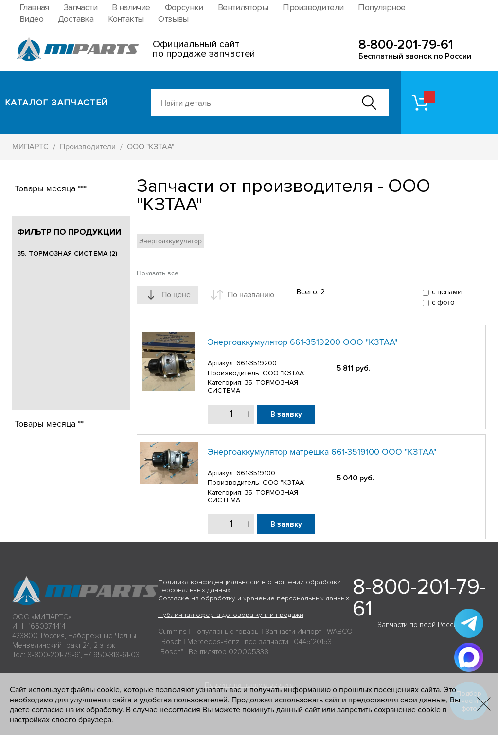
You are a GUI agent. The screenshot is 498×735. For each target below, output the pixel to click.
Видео (31, 19)
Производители (313, 7)
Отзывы (173, 19)
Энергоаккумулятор (170, 241)
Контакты (125, 19)
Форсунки (184, 7)
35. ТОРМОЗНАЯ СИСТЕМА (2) (67, 253)
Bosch (171, 641)
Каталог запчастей (56, 102)
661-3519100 (255, 473)
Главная (34, 7)
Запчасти (80, 7)
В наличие (131, 7)
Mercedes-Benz (213, 641)
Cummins (172, 631)
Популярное (381, 7)
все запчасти (266, 641)
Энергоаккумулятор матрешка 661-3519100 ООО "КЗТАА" (322, 451)
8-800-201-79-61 (405, 44)
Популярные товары (226, 631)
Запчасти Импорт (293, 631)
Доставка (75, 19)
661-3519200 (256, 363)
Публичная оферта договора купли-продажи (230, 615)
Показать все (157, 273)
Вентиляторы (243, 7)
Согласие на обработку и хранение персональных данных (253, 598)
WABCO (340, 631)
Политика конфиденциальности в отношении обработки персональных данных (249, 586)
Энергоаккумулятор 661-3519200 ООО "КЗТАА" (302, 342)
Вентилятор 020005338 (228, 652)
